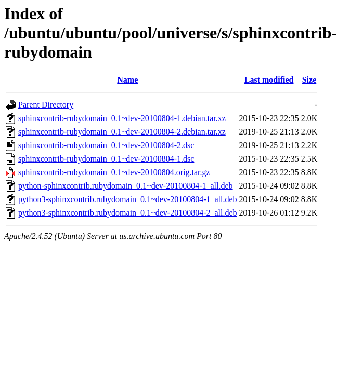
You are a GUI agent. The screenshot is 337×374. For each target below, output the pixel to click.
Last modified (269, 79)
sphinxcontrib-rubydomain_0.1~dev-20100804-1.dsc (106, 158)
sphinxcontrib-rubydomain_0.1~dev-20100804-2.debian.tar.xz (122, 131)
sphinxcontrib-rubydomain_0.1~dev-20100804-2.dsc (106, 145)
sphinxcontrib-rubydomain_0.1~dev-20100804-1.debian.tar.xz (122, 118)
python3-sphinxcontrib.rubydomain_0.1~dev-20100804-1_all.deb (127, 199)
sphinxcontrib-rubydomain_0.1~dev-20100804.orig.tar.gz (114, 172)
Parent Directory (45, 104)
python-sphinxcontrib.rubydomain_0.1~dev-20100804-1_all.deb (125, 185)
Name (127, 79)
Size (309, 79)
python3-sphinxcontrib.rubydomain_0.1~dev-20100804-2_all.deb (127, 212)
